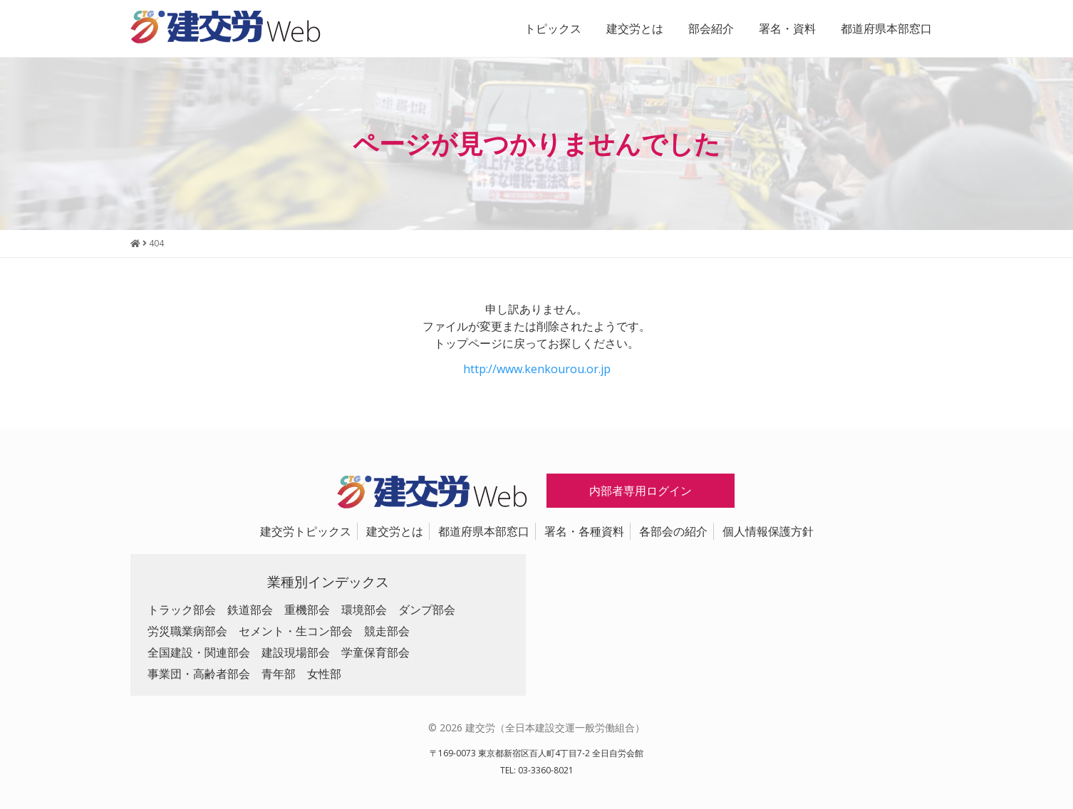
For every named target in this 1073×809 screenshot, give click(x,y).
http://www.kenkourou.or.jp (537, 369)
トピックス (552, 28)
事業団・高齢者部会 (198, 674)
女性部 (324, 674)
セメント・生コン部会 (296, 631)
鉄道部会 (250, 609)
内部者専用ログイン (640, 491)
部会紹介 (711, 28)
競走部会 (387, 631)
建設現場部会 (295, 652)
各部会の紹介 (673, 531)
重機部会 (307, 609)
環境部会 (364, 609)
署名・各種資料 (584, 531)
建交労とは (634, 28)
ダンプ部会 (426, 609)
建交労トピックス (305, 531)
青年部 (278, 674)
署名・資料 (787, 28)
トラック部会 (181, 609)
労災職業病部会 (187, 631)
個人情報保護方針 (768, 531)
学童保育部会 (375, 652)
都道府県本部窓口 (886, 28)
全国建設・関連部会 (198, 652)
